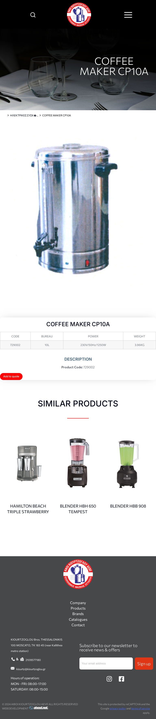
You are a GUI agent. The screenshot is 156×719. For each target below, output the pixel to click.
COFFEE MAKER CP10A (114, 65)
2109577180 (33, 660)
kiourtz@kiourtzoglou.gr (31, 669)
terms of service (140, 708)
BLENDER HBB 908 (128, 505)
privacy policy (118, 708)
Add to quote (11, 376)
